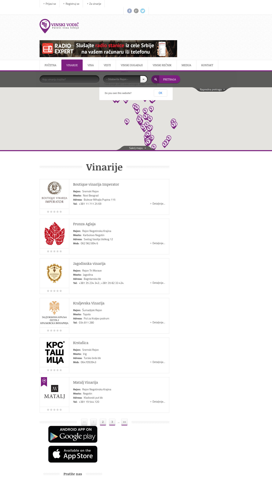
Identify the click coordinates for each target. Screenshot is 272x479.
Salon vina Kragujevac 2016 (208, 281)
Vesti (109, 35)
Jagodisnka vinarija (91, 233)
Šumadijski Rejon (94, 280)
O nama (190, 421)
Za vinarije (97, 4)
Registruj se (74, 4)
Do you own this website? (118, 63)
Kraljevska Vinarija (90, 273)
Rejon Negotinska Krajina (98, 201)
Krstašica (82, 313)
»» (123, 392)
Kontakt (209, 35)
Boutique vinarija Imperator (98, 154)
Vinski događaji (134, 35)
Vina (93, 35)
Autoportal (144, 431)
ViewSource (142, 471)
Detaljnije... (154, 174)
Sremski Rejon (92, 161)
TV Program (145, 441)
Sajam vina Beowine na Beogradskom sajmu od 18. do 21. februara (200, 262)
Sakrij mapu (136, 118)
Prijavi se (53, 4)
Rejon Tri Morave (94, 241)
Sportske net (145, 450)
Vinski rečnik (164, 35)
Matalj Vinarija (87, 352)
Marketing (192, 431)
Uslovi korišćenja (195, 441)
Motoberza (144, 421)
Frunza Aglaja (86, 194)
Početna (52, 35)
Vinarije (74, 35)
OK (160, 63)
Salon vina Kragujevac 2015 (208, 299)
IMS (128, 471)
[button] (146, 95)
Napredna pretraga (209, 60)
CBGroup (168, 471)
